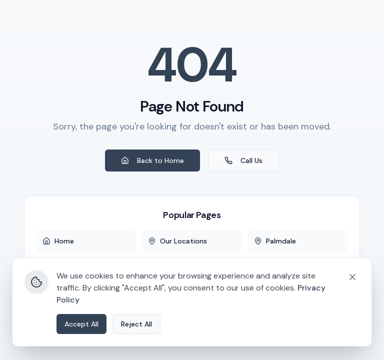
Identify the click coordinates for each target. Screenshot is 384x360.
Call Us (243, 160)
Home (58, 241)
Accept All (81, 347)
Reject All (136, 347)
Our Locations (177, 241)
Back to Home (152, 160)
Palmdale (275, 241)
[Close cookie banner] (353, 301)
